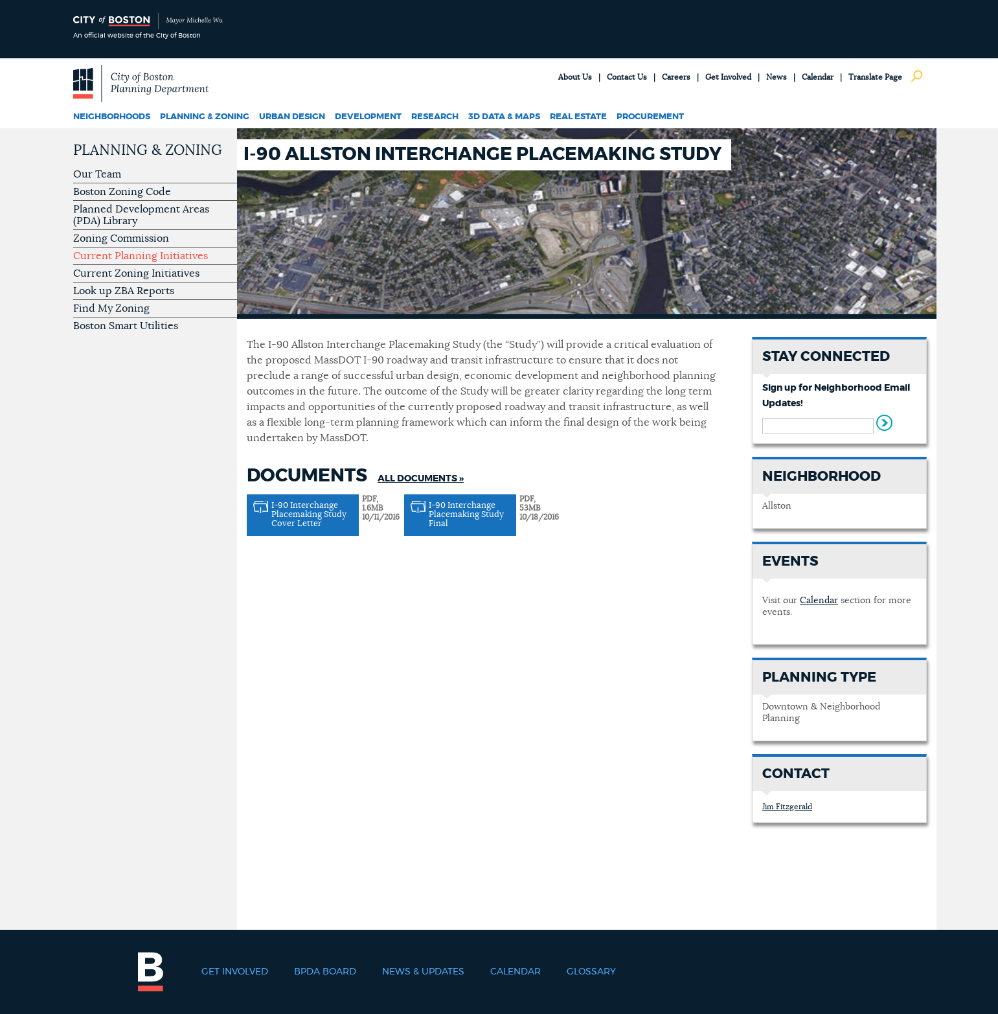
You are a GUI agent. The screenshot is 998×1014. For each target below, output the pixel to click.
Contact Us (627, 77)
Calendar (818, 77)
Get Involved (728, 77)
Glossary (591, 971)
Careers (676, 77)
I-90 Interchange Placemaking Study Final (466, 514)
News (776, 77)
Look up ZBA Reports (123, 291)
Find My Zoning (111, 308)
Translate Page (875, 77)
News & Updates (423, 971)
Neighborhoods (111, 117)
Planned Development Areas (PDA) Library (141, 215)
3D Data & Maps (504, 117)
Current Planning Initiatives (140, 256)
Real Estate (578, 117)
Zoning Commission (121, 238)
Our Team (97, 174)
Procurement (650, 117)
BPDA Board (325, 971)
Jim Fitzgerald (787, 807)
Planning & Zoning (204, 117)
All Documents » (421, 478)
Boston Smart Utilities (125, 326)
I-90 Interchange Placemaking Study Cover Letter (308, 514)
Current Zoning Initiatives (136, 273)
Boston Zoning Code (122, 192)
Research (435, 117)
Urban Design (292, 117)
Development (368, 117)
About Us (575, 77)
